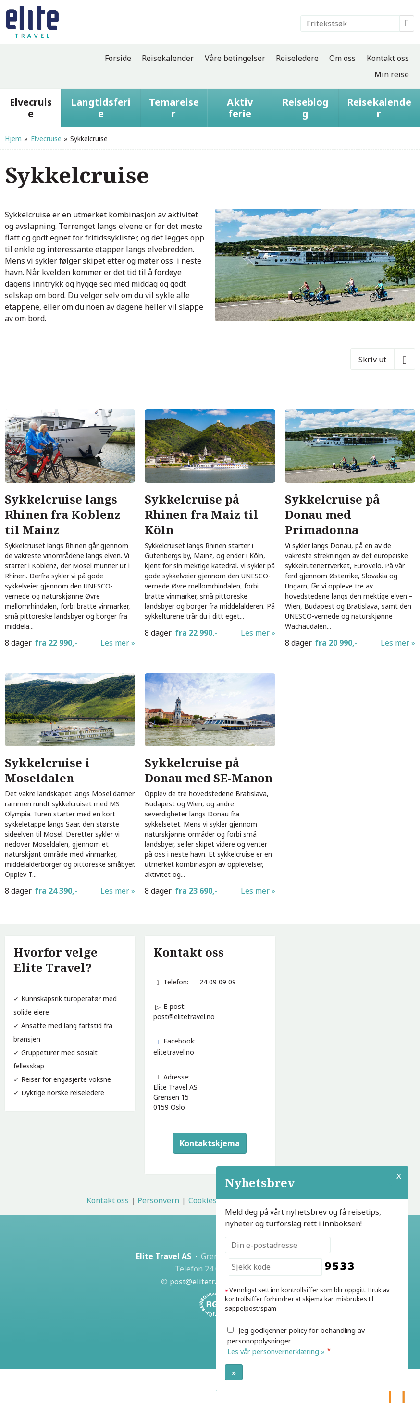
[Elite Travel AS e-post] (205, 1281)
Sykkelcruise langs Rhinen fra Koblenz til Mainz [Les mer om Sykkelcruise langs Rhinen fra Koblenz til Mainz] (63, 515)
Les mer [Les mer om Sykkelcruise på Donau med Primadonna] (395, 642)
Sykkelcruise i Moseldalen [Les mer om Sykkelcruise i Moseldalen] (47, 770)
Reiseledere (297, 58)
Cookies (202, 1200)
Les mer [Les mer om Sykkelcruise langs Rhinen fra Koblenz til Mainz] (114, 642)
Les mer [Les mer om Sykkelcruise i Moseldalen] (114, 891)
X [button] (398, 1175)
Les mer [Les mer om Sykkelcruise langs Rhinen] (255, 632)
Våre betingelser (235, 58)
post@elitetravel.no (184, 1016)
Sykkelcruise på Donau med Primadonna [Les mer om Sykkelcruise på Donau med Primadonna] (332, 515)
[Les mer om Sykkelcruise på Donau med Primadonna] (350, 529)
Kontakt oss (388, 58)
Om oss (342, 58)
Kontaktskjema (210, 1143)
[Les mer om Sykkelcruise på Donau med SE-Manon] (210, 785)
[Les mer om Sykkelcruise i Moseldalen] (70, 785)
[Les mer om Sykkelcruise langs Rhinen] (210, 524)
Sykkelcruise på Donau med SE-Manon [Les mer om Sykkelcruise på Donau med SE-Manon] (208, 770)
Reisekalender (168, 58)
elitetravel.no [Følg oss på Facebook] (173, 1051)
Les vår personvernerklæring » (276, 1351)
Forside (118, 58)
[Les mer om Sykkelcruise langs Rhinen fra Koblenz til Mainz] (70, 529)
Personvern (158, 1200)
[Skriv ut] (382, 359)
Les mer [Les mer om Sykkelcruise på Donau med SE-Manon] (255, 891)
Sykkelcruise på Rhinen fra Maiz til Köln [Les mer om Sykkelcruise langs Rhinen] (201, 515)
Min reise (391, 74)
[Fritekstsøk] (350, 23)
